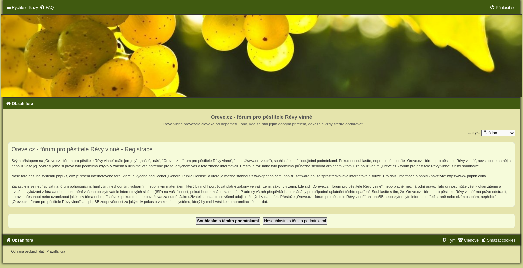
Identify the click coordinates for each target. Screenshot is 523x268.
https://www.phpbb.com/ (466, 176)
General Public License (187, 176)
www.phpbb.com (268, 176)
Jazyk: (474, 132)
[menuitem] (47, 7)
